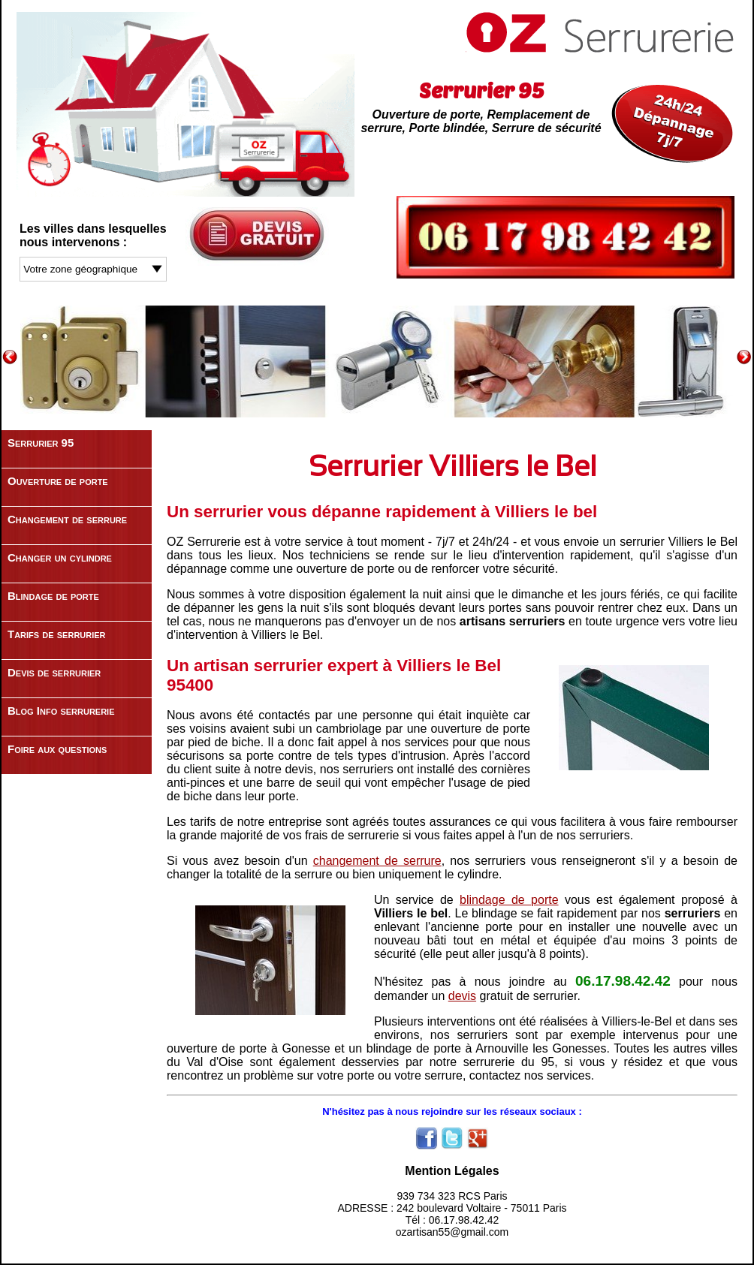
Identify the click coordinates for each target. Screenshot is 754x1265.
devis (462, 995)
